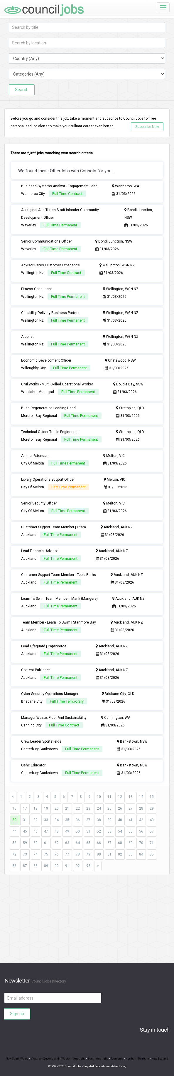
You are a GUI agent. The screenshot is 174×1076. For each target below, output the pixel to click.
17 (25, 808)
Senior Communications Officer (46, 241)
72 (14, 854)
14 (141, 797)
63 (67, 843)
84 (141, 854)
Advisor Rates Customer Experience (50, 265)
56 (141, 831)
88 (35, 866)
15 (152, 797)
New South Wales (17, 1058)
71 (152, 843)
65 (88, 843)
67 (109, 843)
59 (25, 843)
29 (152, 808)
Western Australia (73, 1058)
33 (46, 820)
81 (109, 854)
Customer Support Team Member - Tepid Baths (58, 575)
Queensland (51, 1058)
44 (14, 831)
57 (152, 831)
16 (14, 808)
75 (46, 854)
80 (99, 854)
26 (120, 808)
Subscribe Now (147, 127)
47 (46, 831)
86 (14, 866)
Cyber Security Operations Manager (49, 694)
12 (120, 797)
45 (25, 831)
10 (99, 797)
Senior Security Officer (39, 503)
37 (88, 820)
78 (78, 854)
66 (99, 843)
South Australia (98, 1058)
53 (109, 831)
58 (14, 843)
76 (57, 854)
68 (120, 843)
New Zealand (159, 1058)
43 (152, 820)
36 (78, 820)
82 (120, 854)
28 (141, 808)
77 (67, 854)
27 (131, 808)
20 (57, 808)
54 (120, 831)
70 (141, 843)
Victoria (36, 1058)
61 (46, 843)
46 (35, 831)
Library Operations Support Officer (48, 479)
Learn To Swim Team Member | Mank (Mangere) (59, 599)
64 (78, 843)
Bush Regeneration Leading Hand (48, 408)
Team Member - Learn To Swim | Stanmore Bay (58, 622)
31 (25, 820)
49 (67, 831)
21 (67, 808)
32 (35, 820)
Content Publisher (35, 670)
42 (141, 820)
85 (152, 854)
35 (67, 820)
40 (120, 820)
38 (99, 820)
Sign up (17, 1013)
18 (35, 808)
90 (57, 866)
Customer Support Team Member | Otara (53, 527)
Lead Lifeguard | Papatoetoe (43, 646)
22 (78, 808)
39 (109, 820)
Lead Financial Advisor (39, 551)
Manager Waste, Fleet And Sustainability (54, 718)
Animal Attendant (35, 456)
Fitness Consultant (36, 289)
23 (88, 808)
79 (88, 854)
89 (46, 866)
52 (99, 831)
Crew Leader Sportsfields (41, 741)
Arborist (27, 337)
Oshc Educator (33, 765)
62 (57, 843)
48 (57, 831)
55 (131, 831)
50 (78, 831)
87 (25, 866)
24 (99, 808)
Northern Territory (137, 1058)
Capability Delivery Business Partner (50, 313)
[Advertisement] (87, 922)
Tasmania (117, 1058)
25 (109, 808)
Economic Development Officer (46, 360)
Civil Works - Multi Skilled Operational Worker (57, 384)
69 (131, 843)
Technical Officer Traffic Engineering (50, 432)
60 (35, 843)
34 (57, 820)
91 (67, 866)
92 (78, 866)
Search (21, 89)
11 (109, 797)
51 (88, 831)
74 (35, 854)
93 (88, 866)
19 (46, 808)
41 (131, 820)
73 (25, 854)
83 (131, 854)
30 (14, 820)
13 (131, 797)
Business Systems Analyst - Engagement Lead (59, 186)
